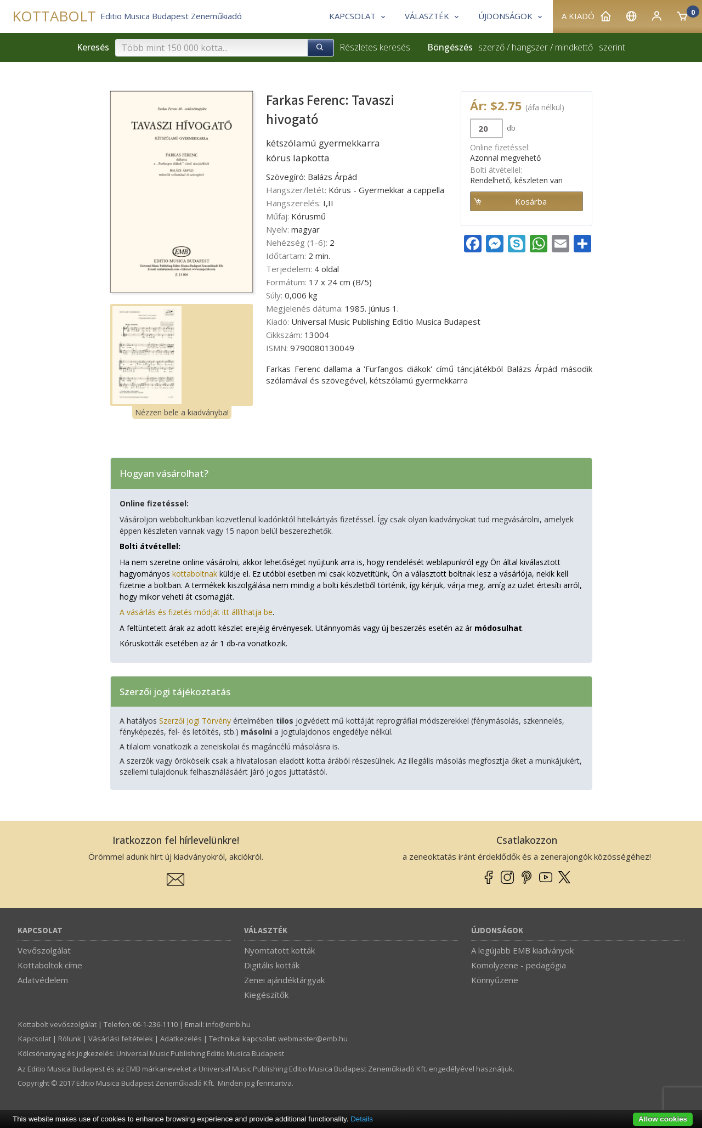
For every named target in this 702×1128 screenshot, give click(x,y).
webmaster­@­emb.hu (313, 1039)
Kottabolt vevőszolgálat (57, 1024)
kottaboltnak (194, 573)
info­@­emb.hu (228, 1024)
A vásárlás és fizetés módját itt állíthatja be (196, 612)
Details (361, 1119)
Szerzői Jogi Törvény (195, 720)
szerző (491, 47)
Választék (265, 931)
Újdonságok (497, 931)
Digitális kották (271, 965)
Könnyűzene (494, 979)
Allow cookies (662, 1119)
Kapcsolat (40, 931)
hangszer (530, 47)
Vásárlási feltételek (120, 1039)
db (510, 128)
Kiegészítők (266, 994)
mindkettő (574, 47)
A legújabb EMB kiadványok (522, 950)
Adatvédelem (43, 979)
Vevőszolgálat (44, 950)
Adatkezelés (181, 1039)
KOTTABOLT (54, 16)
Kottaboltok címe (50, 965)
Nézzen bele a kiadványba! (182, 412)
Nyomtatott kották (279, 950)
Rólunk (69, 1039)
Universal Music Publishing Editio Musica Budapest (200, 1053)
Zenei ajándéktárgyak (284, 979)
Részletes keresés (374, 47)
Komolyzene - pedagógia (518, 965)
